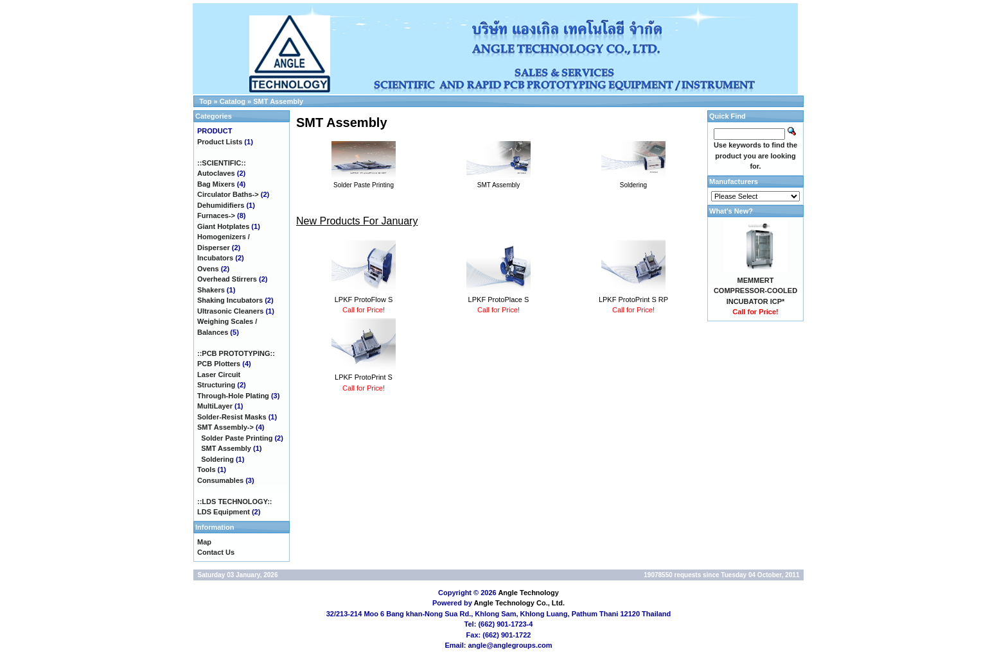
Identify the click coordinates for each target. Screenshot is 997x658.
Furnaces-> (216, 215)
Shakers (211, 290)
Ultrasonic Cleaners (230, 311)
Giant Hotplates (223, 226)
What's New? (731, 211)
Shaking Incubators (230, 300)
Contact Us (215, 552)
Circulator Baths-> (228, 194)
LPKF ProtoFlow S (364, 299)
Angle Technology (528, 592)
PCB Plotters (218, 363)
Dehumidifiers (220, 205)
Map (204, 542)
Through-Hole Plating (233, 396)
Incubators (215, 258)
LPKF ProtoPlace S (498, 299)
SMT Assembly (278, 101)
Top (205, 101)
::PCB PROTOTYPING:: (236, 353)
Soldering (217, 459)
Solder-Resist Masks (232, 417)
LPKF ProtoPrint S (364, 377)
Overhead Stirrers (227, 279)
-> (225, 427)
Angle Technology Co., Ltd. (519, 603)
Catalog (232, 101)
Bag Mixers (216, 184)
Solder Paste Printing (236, 438)
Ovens (208, 269)
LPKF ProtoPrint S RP (633, 299)
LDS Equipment (223, 512)
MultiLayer (215, 406)
